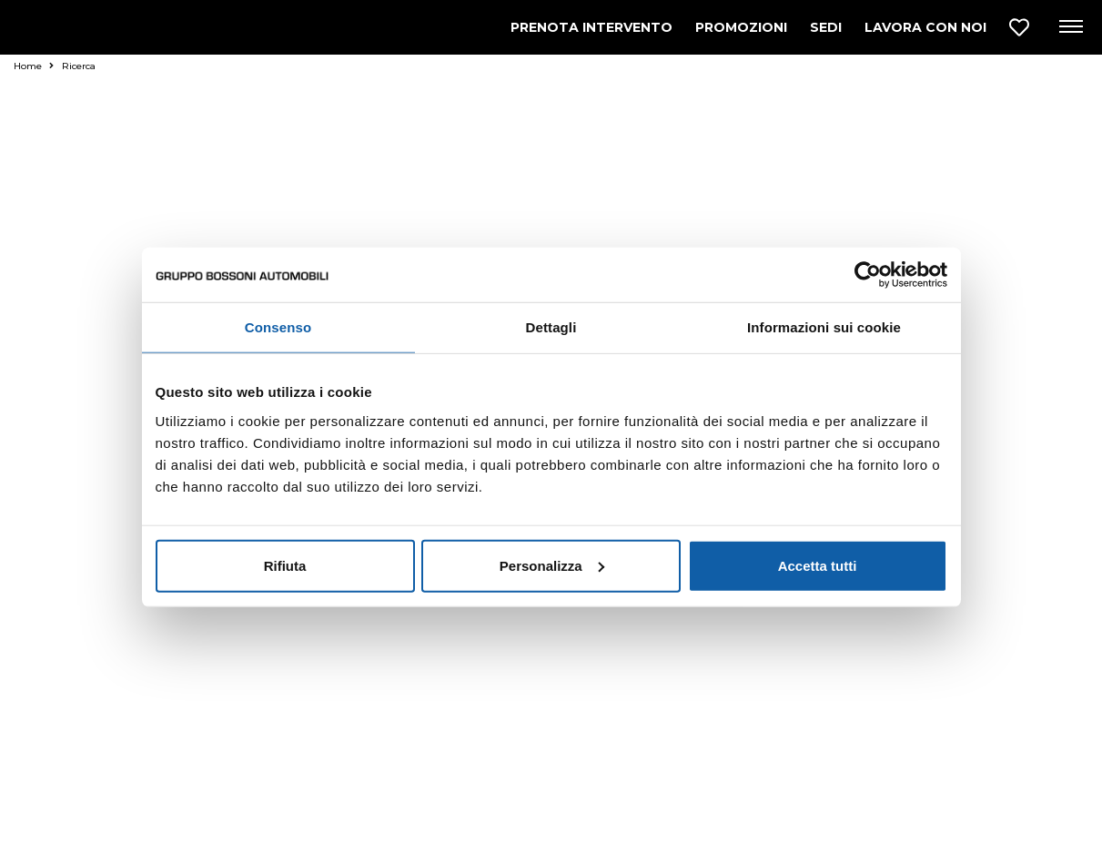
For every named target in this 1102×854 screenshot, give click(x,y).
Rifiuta (285, 565)
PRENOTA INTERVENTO (591, 27)
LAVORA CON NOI (925, 27)
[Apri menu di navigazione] (1070, 27)
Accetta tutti (817, 565)
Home (34, 66)
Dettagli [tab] (551, 327)
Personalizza (552, 565)
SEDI (826, 27)
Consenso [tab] (278, 327)
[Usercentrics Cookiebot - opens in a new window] (867, 275)
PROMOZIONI (741, 27)
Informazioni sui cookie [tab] (824, 327)
